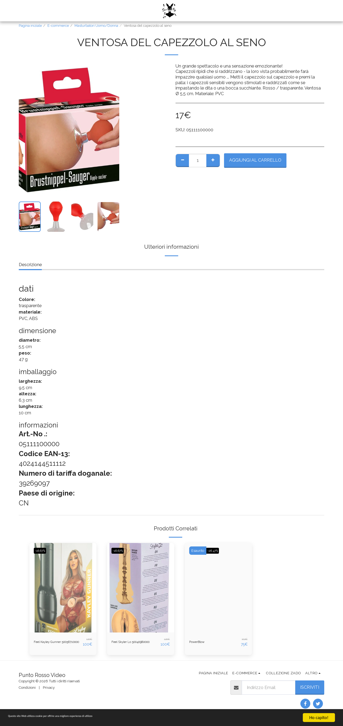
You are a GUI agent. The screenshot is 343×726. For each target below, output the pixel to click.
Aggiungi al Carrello (255, 160)
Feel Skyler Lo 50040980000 (126, 643)
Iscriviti (309, 690)
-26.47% (215, 551)
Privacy (49, 690)
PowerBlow (200, 642)
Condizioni (27, 690)
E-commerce (58, 26)
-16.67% (42, 551)
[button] (194, 10)
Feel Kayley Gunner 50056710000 (53, 643)
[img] (62, 587)
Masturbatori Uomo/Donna (96, 26)
